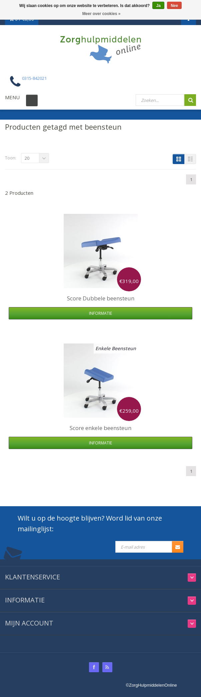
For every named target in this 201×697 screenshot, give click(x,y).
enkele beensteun (100, 428)
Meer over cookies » (101, 13)
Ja (158, 5)
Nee (174, 5)
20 (27, 158)
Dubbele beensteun (100, 298)
